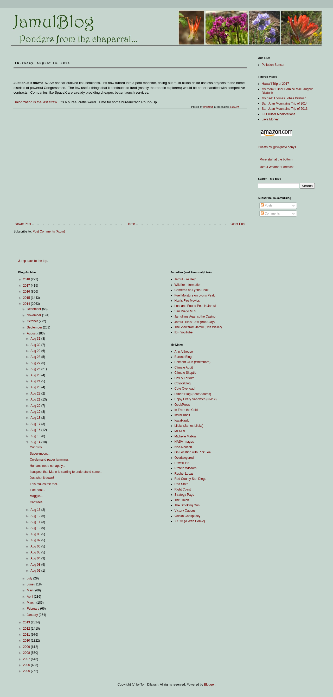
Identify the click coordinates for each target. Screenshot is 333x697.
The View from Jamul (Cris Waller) (198, 327)
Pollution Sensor (273, 65)
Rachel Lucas (184, 473)
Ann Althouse (184, 351)
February (33, 608)
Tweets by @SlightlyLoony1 (277, 147)
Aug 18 (35, 418)
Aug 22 (35, 393)
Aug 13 (35, 510)
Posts (266, 205)
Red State (181, 484)
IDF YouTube (184, 332)
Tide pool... (37, 490)
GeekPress (182, 404)
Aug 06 (35, 546)
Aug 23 (35, 387)
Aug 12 (35, 516)
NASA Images (184, 441)
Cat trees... (37, 502)
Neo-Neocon (183, 447)
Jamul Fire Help (185, 279)
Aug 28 (35, 357)
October (33, 321)
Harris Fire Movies (187, 300)
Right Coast (183, 489)
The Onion (182, 500)
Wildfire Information (188, 285)
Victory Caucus (185, 510)
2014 (27, 304)
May (30, 590)
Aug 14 (35, 442)
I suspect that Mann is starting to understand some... (66, 472)
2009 (27, 647)
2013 (27, 622)
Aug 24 (35, 381)
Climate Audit (184, 367)
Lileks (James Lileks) (189, 426)
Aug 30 (35, 345)
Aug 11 (35, 522)
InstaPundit (182, 415)
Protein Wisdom (186, 468)
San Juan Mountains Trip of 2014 (285, 103)
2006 (27, 665)
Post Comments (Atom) (49, 231)
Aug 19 (35, 412)
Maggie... (36, 496)
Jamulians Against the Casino (195, 316)
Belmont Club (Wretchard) (193, 362)
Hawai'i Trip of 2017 (275, 84)
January (33, 615)
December (34, 309)
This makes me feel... (44, 484)
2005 (27, 671)
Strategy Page (184, 494)
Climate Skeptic (185, 373)
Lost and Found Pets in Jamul (195, 306)
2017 (27, 285)
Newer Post (23, 224)
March (31, 602)
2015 (27, 298)
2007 (27, 659)
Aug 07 (35, 540)
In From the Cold (186, 410)
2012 (27, 628)
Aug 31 (35, 338)
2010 (27, 640)
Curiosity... (37, 447)
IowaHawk (182, 420)
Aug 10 (35, 528)
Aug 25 (35, 375)
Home (131, 224)
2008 (27, 653)
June (30, 584)
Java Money (270, 119)
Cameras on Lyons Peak (192, 290)
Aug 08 (35, 534)
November (34, 315)
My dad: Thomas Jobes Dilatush (284, 98)
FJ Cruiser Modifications (278, 114)
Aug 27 (35, 363)
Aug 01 (35, 570)
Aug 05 (35, 552)
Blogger (209, 684)
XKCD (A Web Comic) (190, 521)
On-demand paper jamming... (50, 459)
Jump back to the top (32, 261)
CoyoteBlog (183, 383)
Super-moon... (39, 453)
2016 (27, 291)
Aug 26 (35, 369)
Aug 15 (35, 436)
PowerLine (182, 463)
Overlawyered (184, 458)
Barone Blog (183, 357)
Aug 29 (35, 351)
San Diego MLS (185, 311)
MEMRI (180, 431)
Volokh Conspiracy (187, 516)
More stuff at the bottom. (275, 159)
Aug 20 (35, 406)
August (32, 333)
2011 (27, 634)
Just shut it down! (42, 478)
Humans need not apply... (47, 466)
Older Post (237, 224)
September (35, 327)
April (30, 596)
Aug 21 (35, 399)
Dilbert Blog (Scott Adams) (193, 394)
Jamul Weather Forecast (275, 167)
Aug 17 (35, 424)
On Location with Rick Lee (193, 452)
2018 (27, 279)
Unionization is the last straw (35, 102)
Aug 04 (35, 558)
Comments (270, 213)
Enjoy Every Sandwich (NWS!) (196, 399)
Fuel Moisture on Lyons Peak (195, 295)
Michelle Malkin (185, 436)
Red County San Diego (191, 479)
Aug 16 (35, 430)
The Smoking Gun (187, 505)
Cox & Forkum (185, 378)
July (30, 578)
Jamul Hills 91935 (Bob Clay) (195, 322)
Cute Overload (185, 388)
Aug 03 (35, 564)
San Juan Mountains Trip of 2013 (285, 109)
